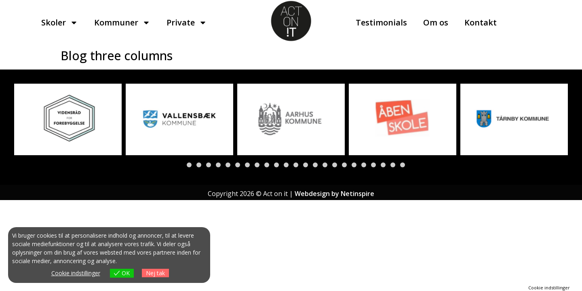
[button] (179, 164)
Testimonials (381, 22)
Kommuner (122, 23)
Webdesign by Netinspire (334, 193)
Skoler (59, 23)
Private (187, 23)
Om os (435, 22)
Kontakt (480, 22)
